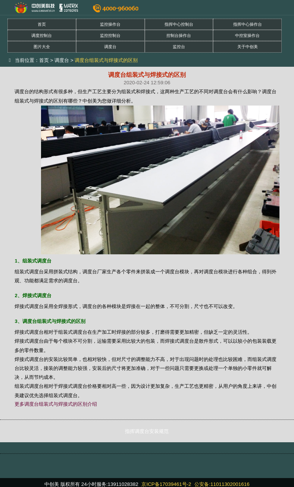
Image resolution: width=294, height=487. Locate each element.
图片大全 (42, 46)
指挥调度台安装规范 (147, 431)
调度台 (110, 46)
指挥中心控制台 (179, 24)
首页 (42, 24)
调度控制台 (41, 35)
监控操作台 (110, 24)
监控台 (179, 46)
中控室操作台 (247, 35)
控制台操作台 (178, 35)
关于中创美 (247, 46)
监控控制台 (110, 35)
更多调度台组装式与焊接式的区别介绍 (56, 404)
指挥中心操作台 (247, 24)
